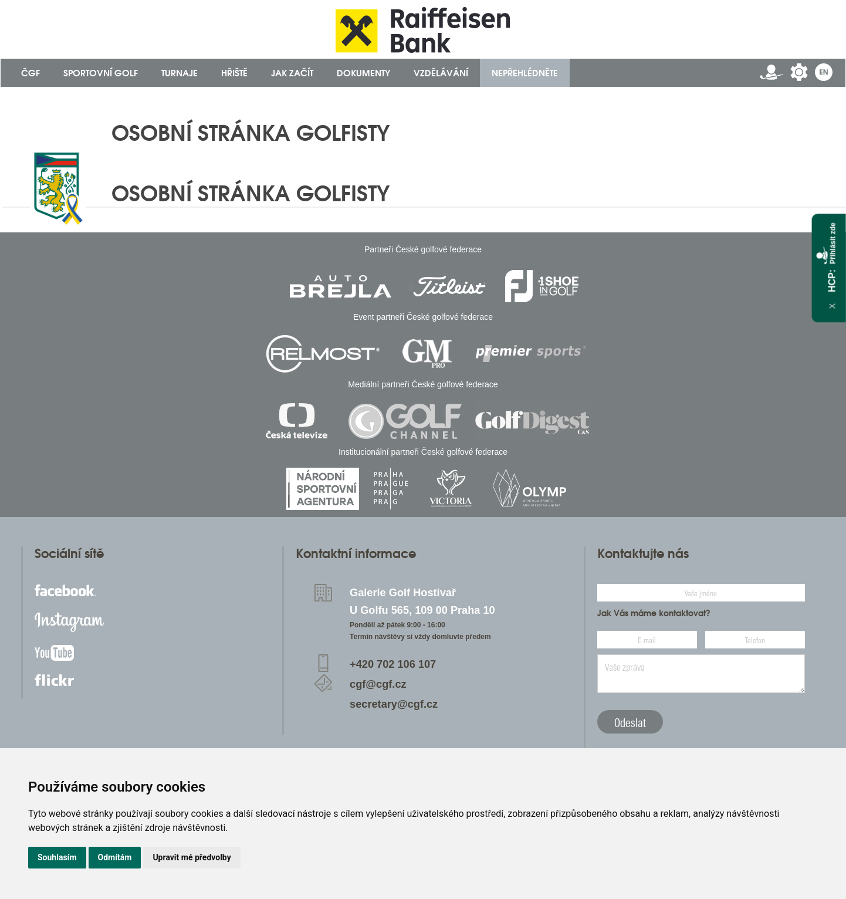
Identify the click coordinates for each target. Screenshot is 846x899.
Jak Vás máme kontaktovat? (653, 613)
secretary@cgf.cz (394, 704)
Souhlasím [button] (57, 857)
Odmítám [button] (115, 857)
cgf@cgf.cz (378, 684)
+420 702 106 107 (393, 664)
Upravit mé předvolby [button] (192, 857)
